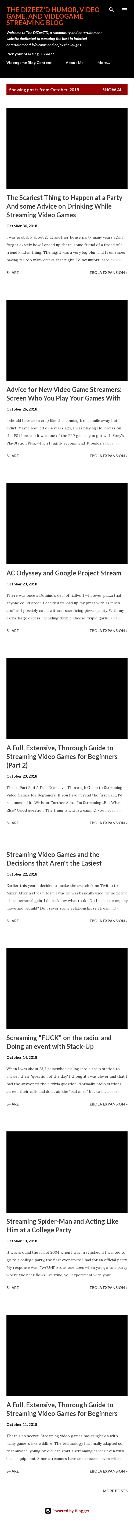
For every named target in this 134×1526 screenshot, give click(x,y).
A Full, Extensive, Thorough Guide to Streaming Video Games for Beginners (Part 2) (62, 756)
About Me (75, 62)
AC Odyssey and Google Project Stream (63, 573)
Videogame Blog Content (29, 62)
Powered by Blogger (67, 1510)
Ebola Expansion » (109, 272)
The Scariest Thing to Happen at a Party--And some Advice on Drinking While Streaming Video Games (66, 206)
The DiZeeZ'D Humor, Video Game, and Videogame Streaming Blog (53, 16)
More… (103, 62)
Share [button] (12, 272)
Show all (113, 89)
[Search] (111, 9)
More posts (115, 1490)
